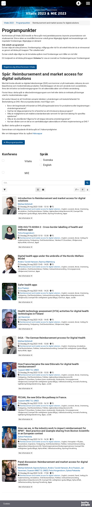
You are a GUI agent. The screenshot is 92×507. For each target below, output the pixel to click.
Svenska (48, 160)
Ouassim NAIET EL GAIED (28, 370)
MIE (27, 173)
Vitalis (28, 161)
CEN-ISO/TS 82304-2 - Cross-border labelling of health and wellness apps (50, 228)
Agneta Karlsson (40, 468)
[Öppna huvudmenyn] (88, 3)
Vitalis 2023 (9, 23)
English (47, 165)
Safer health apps (27, 284)
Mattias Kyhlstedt (25, 204)
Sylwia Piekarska (25, 437)
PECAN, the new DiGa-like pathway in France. (42, 397)
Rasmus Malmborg (47, 262)
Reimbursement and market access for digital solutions (40, 209)
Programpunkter (23, 23)
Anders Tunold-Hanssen (28, 262)
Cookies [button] (6, 504)
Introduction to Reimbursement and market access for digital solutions (51, 199)
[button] (79, 3)
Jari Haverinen (24, 317)
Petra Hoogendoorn (26, 233)
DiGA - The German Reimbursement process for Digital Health (51, 337)
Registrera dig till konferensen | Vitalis (19, 67)
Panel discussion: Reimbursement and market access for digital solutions (53, 463)
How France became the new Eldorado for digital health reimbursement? (48, 365)
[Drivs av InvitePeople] (78, 504)
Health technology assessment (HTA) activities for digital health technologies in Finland (53, 312)
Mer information (25, 218)
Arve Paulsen (23, 288)
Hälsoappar (37, 133)
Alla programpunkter (13, 142)
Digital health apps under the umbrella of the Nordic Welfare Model (51, 257)
